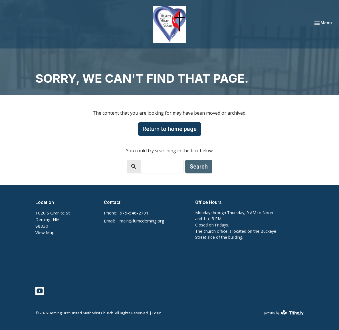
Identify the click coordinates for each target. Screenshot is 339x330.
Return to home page (170, 128)
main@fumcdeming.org (142, 221)
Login (157, 312)
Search (199, 166)
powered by (284, 312)
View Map (45, 232)
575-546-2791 (134, 213)
